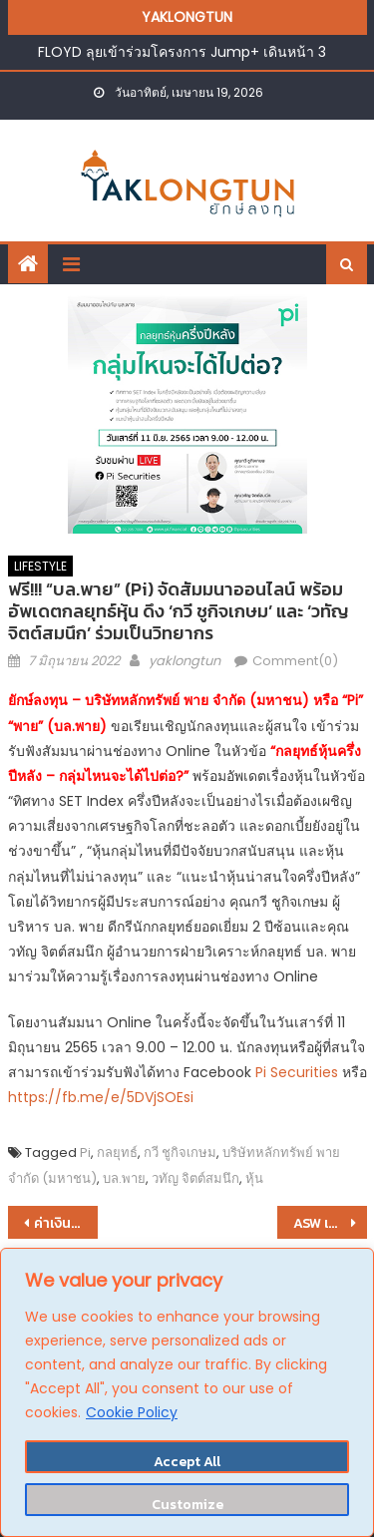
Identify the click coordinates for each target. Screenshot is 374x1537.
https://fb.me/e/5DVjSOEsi (100, 1097)
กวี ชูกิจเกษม (180, 1152)
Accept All (187, 1461)
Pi (85, 1152)
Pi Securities (294, 1072)
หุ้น (254, 1178)
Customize (187, 1504)
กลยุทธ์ (117, 1152)
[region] (187, 1392)
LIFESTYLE (40, 566)
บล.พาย (124, 1178)
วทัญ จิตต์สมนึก (195, 1178)
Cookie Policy (132, 1412)
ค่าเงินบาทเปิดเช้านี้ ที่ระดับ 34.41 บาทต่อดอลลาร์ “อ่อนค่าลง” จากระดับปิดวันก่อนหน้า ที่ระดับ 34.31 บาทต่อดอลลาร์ (66, 1223)
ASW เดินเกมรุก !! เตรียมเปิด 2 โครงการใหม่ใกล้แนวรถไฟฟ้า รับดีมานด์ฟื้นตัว (330, 1223)
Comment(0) (295, 660)
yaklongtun (184, 660)
